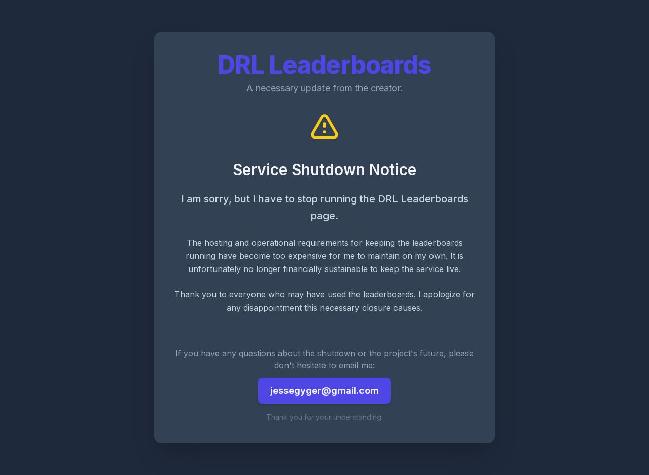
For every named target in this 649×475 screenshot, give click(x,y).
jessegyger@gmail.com (324, 390)
